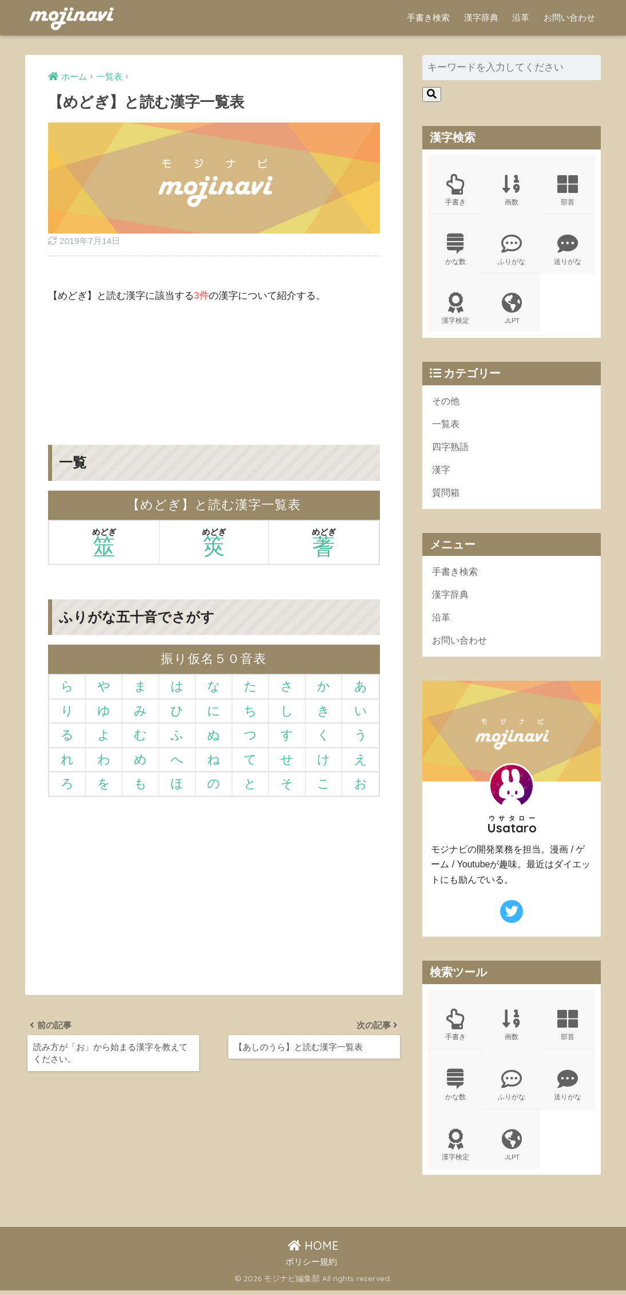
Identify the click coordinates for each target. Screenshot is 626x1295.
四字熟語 (451, 449)
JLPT (512, 310)
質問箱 (446, 495)
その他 (446, 402)
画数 (512, 190)
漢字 (441, 472)
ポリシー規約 (311, 1267)
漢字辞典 (481, 17)
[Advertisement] (214, 365)
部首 (567, 190)
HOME (313, 1250)
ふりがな (512, 250)
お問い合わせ (569, 17)
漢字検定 (455, 310)
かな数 (455, 250)
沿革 (520, 17)
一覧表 (446, 426)
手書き (455, 190)
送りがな (567, 250)
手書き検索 (428, 17)
